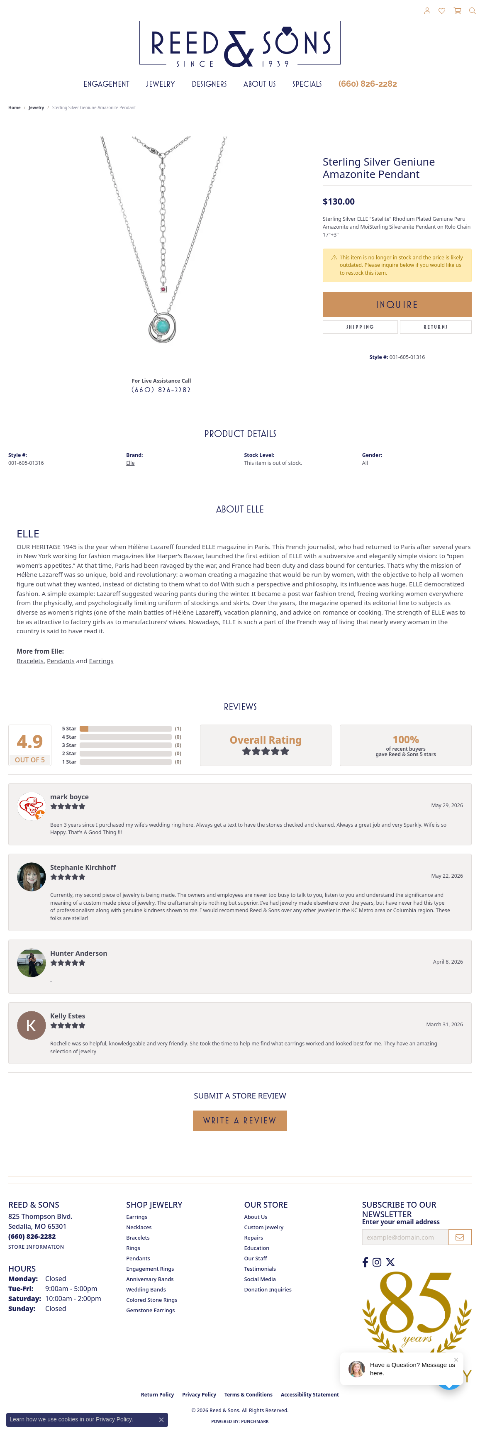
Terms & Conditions (248, 1394)
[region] (161, 246)
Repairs (253, 1237)
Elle (130, 462)
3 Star (69, 745)
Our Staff (255, 1258)
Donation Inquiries (268, 1289)
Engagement (106, 84)
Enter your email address (401, 1222)
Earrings (101, 661)
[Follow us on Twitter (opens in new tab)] (390, 1262)
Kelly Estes (67, 1015)
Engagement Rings (150, 1268)
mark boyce (69, 796)
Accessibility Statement (310, 1394)
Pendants (61, 661)
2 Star (69, 753)
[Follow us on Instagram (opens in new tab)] (377, 1262)
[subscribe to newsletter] (460, 1237)
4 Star (69, 736)
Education (257, 1248)
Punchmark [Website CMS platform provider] (255, 1421)
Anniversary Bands (149, 1279)
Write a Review (240, 1120)
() (178, 728)
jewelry (36, 107)
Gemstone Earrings (150, 1310)
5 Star (69, 728)
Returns (436, 327)
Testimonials (260, 1268)
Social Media (260, 1279)
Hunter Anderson (78, 953)
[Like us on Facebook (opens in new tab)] (365, 1262)
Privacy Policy (199, 1394)
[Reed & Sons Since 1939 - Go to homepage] (240, 38)
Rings (133, 1248)
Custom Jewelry (264, 1227)
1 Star (69, 761)
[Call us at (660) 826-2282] (32, 1236)
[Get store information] (36, 1246)
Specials (307, 84)
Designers (209, 84)
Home (14, 107)
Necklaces (138, 1227)
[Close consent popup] (161, 1419)
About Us (260, 84)
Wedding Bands (146, 1289)
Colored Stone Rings (151, 1300)
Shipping (360, 327)
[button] (427, 11)
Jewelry (160, 84)
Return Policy (157, 1394)
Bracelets (30, 661)
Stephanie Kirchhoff (83, 867)
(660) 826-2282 (368, 84)
